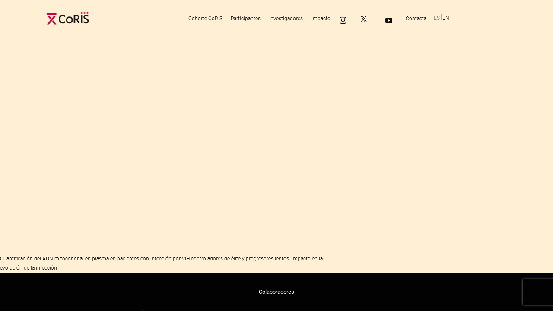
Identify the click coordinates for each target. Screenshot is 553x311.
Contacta (416, 19)
